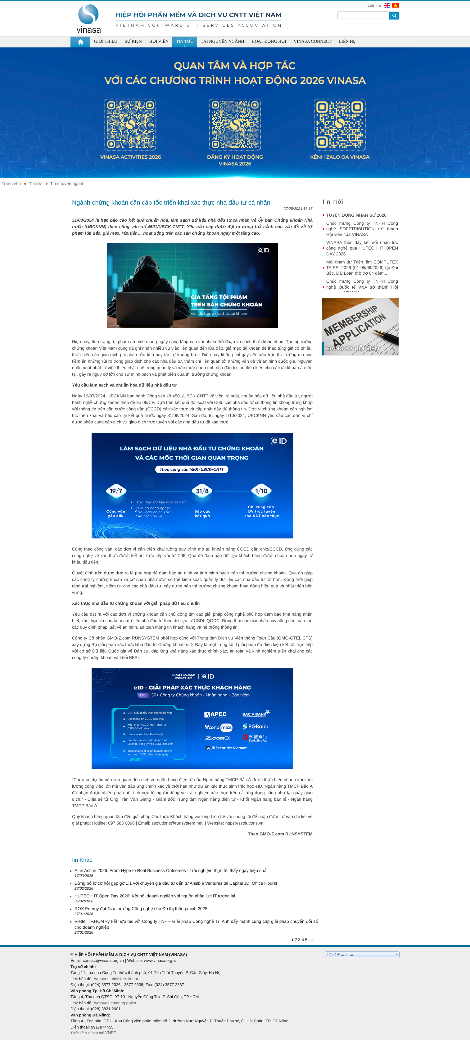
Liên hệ (375, 5)
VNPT (111, 1032)
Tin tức (35, 183)
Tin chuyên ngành (67, 183)
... (311, 939)
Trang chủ (11, 183)
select (397, 954)
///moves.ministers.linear (116, 978)
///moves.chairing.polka (115, 1003)
